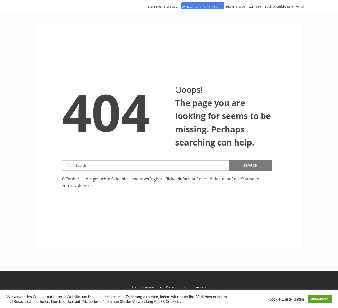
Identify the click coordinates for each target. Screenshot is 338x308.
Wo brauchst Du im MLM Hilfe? (201, 7)
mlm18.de (208, 179)
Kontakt (300, 6)
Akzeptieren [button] (319, 299)
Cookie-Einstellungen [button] (286, 299)
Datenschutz (175, 287)
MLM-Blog (155, 6)
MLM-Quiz (171, 6)
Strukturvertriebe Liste (279, 6)
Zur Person (255, 6)
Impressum (197, 287)
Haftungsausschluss (147, 287)
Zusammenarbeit (236, 6)
